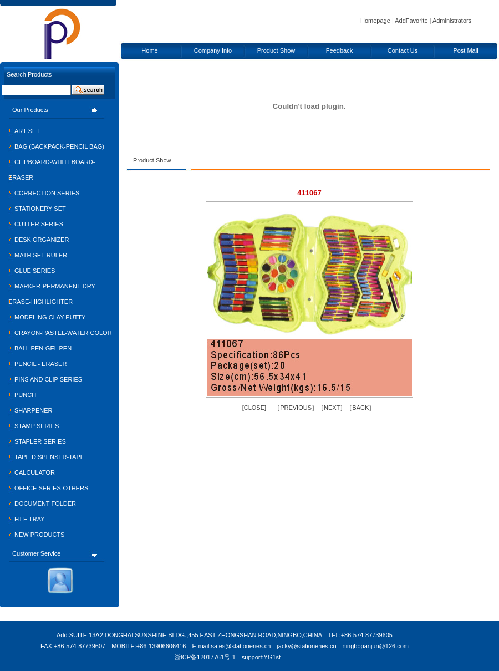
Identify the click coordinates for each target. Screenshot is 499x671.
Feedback (339, 50)
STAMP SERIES (36, 426)
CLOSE (254, 407)
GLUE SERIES (34, 270)
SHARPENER (33, 410)
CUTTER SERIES (38, 224)
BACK (360, 407)
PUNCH (25, 395)
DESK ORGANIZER (41, 239)
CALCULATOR (34, 472)
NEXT (332, 407)
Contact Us (402, 50)
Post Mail (465, 50)
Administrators (451, 20)
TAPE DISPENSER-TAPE (49, 457)
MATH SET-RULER (40, 255)
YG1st (272, 657)
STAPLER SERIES (40, 441)
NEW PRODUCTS (39, 534)
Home (149, 50)
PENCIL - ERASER (40, 363)
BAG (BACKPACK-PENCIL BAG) (59, 146)
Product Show (276, 50)
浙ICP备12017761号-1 (205, 657)
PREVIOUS (296, 407)
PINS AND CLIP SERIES (48, 379)
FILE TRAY (29, 519)
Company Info (213, 50)
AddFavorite (411, 20)
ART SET (27, 131)
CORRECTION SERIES (46, 193)
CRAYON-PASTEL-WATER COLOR (63, 332)
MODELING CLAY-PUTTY (49, 317)
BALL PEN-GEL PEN (43, 348)
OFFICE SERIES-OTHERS (51, 488)
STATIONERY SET (40, 208)
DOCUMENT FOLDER (45, 503)
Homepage (375, 20)
